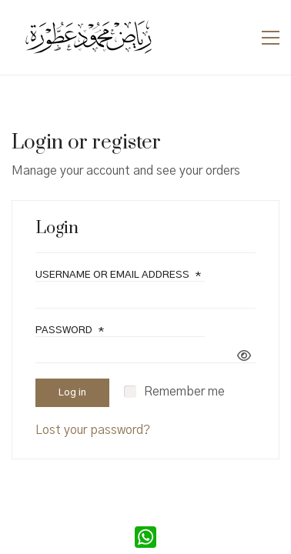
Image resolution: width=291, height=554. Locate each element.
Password (69, 330)
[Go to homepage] (89, 37)
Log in (72, 393)
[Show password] (244, 357)
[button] (270, 37)
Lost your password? (92, 430)
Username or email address (118, 275)
